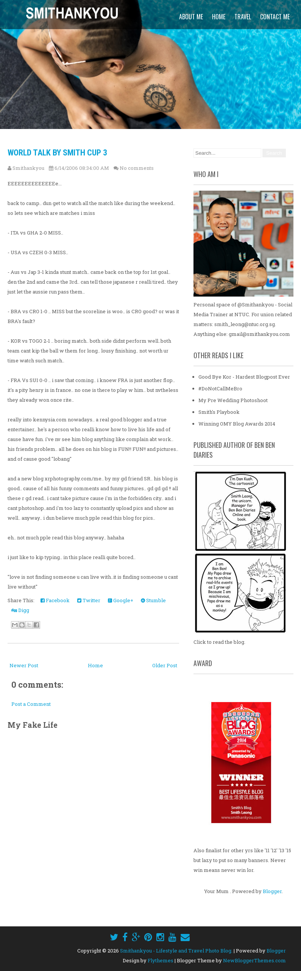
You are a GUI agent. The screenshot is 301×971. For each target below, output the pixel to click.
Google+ (120, 600)
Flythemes (160, 960)
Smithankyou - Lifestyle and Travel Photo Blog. (176, 950)
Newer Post (23, 665)
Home (218, 16)
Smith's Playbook (219, 412)
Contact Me (275, 16)
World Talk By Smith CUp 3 (57, 152)
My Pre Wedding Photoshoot (233, 400)
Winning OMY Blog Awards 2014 (236, 423)
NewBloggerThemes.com (254, 960)
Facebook (55, 600)
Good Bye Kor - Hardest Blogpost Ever (244, 376)
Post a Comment (31, 704)
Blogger (272, 891)
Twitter (88, 600)
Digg (20, 610)
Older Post (164, 665)
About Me (191, 16)
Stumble (153, 600)
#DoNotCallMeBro (220, 388)
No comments (137, 168)
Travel (242, 16)
